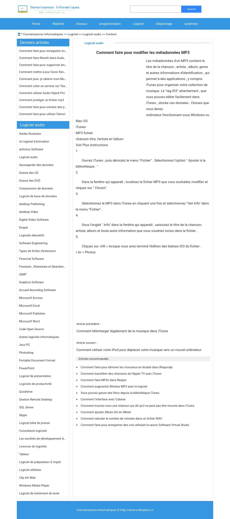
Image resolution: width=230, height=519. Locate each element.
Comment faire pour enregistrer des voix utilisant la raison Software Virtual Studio (135, 425)
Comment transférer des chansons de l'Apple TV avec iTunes (121, 373)
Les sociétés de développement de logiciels (43, 438)
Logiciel (138, 23)
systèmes (191, 23)
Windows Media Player (34, 485)
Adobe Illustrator (30, 134)
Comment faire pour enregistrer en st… (43, 51)
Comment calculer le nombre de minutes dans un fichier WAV (122, 418)
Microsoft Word (29, 321)
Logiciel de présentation (35, 376)
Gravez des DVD (29, 180)
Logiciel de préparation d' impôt (40, 462)
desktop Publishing (31, 204)
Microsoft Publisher (32, 313)
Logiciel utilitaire (30, 470)
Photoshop (26, 352)
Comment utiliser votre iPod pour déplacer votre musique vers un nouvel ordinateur (139, 350)
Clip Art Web (27, 478)
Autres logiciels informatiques (39, 337)
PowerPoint (26, 368)
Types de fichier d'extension (37, 251)
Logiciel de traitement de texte (39, 493)
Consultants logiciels (33, 431)
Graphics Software (31, 282)
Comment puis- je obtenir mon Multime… (43, 79)
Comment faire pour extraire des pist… (43, 107)
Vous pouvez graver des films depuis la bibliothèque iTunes (120, 393)
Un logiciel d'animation (34, 141)
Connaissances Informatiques (43, 34)
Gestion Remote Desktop (35, 399)
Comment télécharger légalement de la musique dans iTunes (122, 331)
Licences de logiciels (33, 446)
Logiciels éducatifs (31, 235)
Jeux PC (24, 345)
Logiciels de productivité (35, 384)
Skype (23, 415)
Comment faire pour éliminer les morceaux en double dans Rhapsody (127, 367)
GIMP (22, 274)
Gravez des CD (28, 173)
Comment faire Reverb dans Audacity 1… (43, 58)
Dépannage (164, 23)
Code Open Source (31, 329)
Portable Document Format (37, 360)
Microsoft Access (30, 298)
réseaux (81, 23)
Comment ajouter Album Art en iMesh (106, 412)
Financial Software (31, 259)
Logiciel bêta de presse (34, 423)
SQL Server (26, 407)
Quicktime (25, 392)
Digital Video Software (34, 220)
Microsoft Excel (29, 306)
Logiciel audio (92, 34)
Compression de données (36, 188)
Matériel (58, 23)
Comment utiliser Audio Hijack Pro (42, 93)
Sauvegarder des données (36, 165)
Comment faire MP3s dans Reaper (104, 380)
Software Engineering (33, 243)
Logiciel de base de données (38, 196)
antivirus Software (31, 149)
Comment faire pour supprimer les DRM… (43, 65)
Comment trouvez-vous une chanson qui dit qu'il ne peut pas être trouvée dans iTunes (138, 406)
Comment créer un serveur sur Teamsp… (43, 86)
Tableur (24, 454)
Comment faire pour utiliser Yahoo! (42, 114)
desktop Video (28, 212)
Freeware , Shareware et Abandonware (43, 266)
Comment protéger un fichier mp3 (42, 100)
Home (36, 23)
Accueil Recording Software (37, 290)
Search (191, 9)
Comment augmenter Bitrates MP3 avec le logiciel (114, 386)
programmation (110, 23)
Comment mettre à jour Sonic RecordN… (43, 72)
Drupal (23, 227)
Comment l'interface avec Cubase (103, 399)
